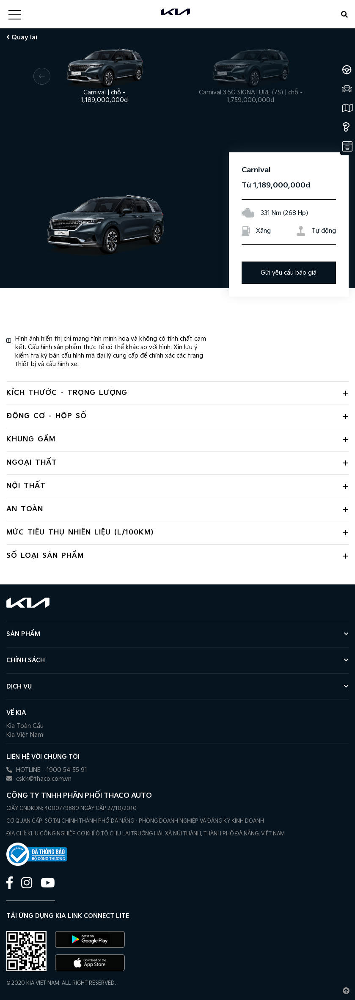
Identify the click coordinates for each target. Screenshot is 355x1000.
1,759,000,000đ (250, 100)
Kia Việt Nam (24, 734)
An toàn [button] (24, 509)
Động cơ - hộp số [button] (46, 416)
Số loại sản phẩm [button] (45, 556)
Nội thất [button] (26, 486)
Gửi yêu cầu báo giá (288, 272)
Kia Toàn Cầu (25, 726)
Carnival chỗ (104, 93)
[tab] (177, 393)
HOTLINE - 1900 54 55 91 (46, 770)
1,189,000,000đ (104, 100)
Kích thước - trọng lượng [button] (66, 393)
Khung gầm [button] (30, 439)
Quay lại (21, 37)
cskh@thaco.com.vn (39, 778)
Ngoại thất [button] (31, 463)
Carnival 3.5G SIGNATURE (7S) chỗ (251, 93)
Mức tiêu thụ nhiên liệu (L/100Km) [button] (80, 533)
